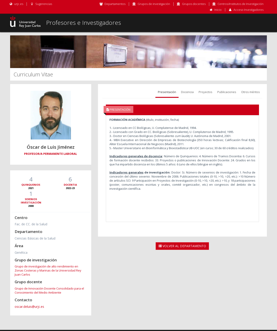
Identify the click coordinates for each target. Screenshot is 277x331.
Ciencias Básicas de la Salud (35, 238)
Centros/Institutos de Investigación (240, 4)
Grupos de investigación (154, 4)
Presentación (167, 92)
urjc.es (16, 4)
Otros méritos (250, 92)
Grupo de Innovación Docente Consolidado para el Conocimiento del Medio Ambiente (49, 290)
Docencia (187, 92)
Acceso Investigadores (248, 10)
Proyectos (205, 92)
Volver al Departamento (182, 246)
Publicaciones (226, 92)
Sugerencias (41, 4)
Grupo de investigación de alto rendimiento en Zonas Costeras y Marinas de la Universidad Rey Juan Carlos (48, 270)
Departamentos (114, 4)
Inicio (218, 10)
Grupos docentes (194, 4)
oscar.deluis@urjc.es (29, 306)
